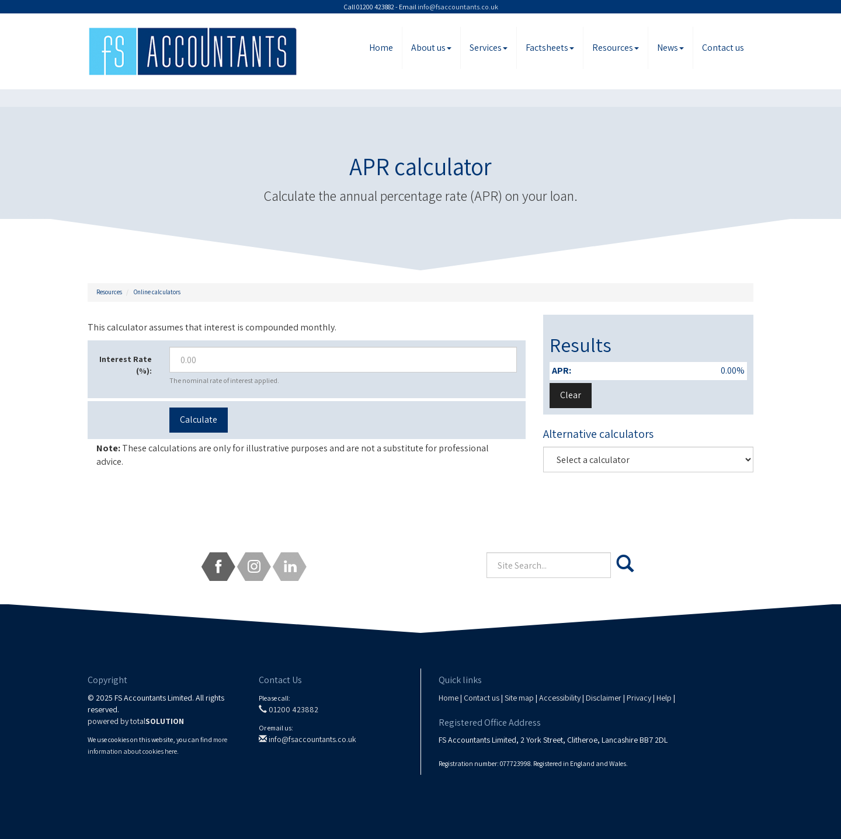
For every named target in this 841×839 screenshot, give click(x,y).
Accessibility (560, 697)
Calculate (198, 419)
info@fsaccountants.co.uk (458, 6)
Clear (570, 395)
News (670, 47)
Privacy (639, 697)
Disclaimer (603, 697)
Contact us (723, 47)
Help (664, 697)
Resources (615, 47)
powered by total (136, 721)
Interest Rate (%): (125, 365)
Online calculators (157, 292)
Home (381, 47)
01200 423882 (288, 709)
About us (431, 47)
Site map (519, 697)
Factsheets (550, 47)
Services (489, 47)
